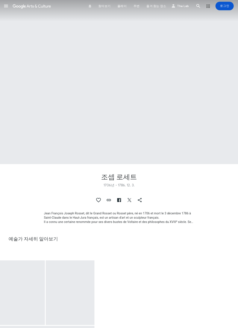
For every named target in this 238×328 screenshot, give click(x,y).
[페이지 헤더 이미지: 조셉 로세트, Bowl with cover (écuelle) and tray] (119, 82)
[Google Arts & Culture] (32, 6)
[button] (6, 6)
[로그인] (224, 6)
